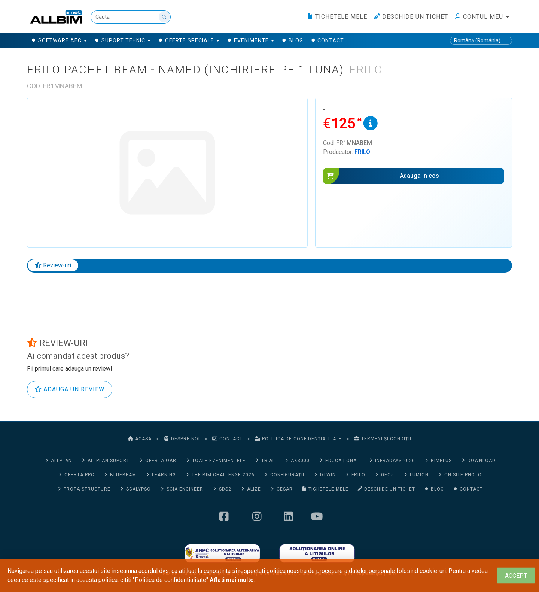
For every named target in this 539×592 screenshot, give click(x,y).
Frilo (362, 151)
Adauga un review (69, 389)
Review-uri (53, 265)
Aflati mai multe (232, 579)
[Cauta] (131, 17)
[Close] (516, 576)
